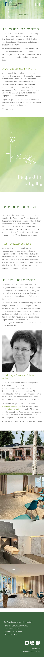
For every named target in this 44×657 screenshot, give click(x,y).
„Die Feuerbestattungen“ (11, 406)
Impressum (35, 648)
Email (26, 641)
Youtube (31, 642)
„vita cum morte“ (13, 409)
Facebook (37, 642)
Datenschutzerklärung (31, 651)
